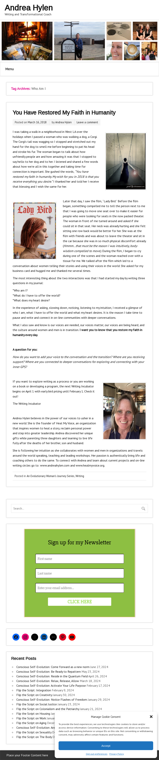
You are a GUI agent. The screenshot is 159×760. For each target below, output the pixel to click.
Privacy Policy (116, 753)
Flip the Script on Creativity (34, 695)
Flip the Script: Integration (33, 690)
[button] (151, 717)
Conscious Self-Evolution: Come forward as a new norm (53, 667)
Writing (80, 476)
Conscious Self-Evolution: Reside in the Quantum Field (52, 676)
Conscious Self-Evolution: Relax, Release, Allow (47, 681)
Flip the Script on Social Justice (36, 704)
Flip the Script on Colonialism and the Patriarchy (47, 709)
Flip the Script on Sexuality (33, 732)
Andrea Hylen (63, 122)
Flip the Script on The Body (34, 737)
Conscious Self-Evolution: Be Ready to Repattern (48, 671)
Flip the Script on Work (31, 718)
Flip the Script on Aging (31, 723)
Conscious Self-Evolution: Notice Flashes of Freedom (51, 699)
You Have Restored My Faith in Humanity (64, 112)
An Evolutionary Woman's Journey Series (50, 476)
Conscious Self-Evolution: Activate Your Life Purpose (51, 685)
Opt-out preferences (96, 753)
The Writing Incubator (27, 403)
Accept (105, 745)
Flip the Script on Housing (33, 713)
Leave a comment (87, 122)
